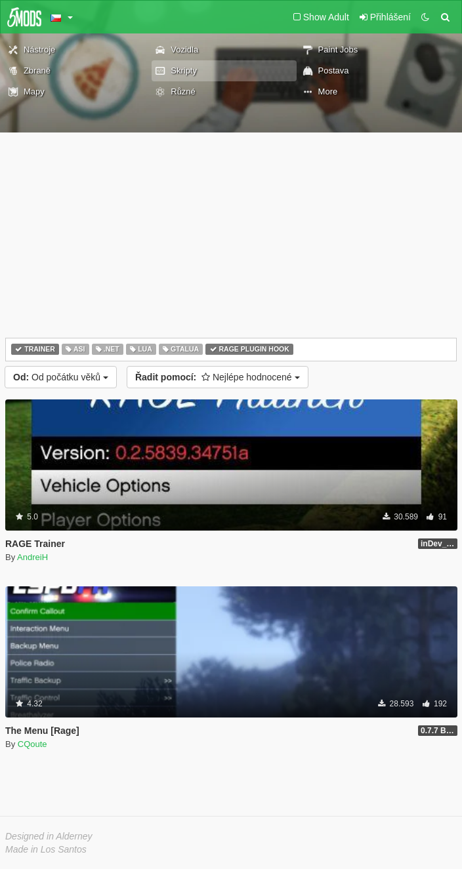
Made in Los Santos (46, 849)
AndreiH (32, 557)
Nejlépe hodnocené (217, 377)
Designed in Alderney (49, 836)
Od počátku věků (60, 377)
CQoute (32, 744)
